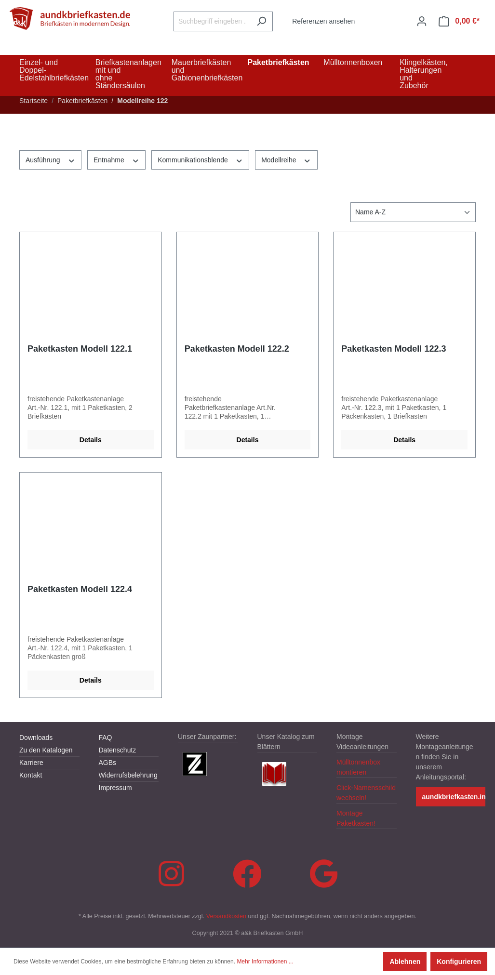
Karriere (31, 762)
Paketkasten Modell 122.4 (79, 589)
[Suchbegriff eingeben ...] (212, 21)
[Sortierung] (413, 212)
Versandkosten (226, 916)
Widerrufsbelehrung (128, 775)
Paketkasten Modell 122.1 (79, 349)
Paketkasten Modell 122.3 (393, 349)
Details (91, 440)
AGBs (108, 762)
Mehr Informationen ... (265, 961)
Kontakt (30, 775)
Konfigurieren (459, 961)
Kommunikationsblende (200, 159)
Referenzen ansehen (323, 21)
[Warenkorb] (459, 21)
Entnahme (116, 159)
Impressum (115, 787)
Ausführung (50, 159)
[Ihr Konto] (422, 21)
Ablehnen (404, 961)
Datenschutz (117, 750)
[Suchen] (261, 21)
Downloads (36, 737)
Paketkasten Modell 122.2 (237, 349)
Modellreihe (286, 159)
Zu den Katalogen (46, 750)
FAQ (105, 737)
